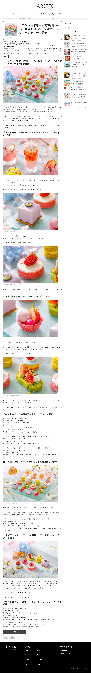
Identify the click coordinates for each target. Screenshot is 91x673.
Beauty (15, 14)
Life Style (52, 14)
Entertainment (33, 14)
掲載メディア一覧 (65, 653)
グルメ (5, 637)
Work (66, 14)
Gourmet (23, 14)
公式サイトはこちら (14, 632)
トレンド (13, 18)
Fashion (43, 14)
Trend (7, 14)
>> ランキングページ (83, 107)
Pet (60, 14)
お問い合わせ (64, 650)
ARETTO (7, 18)
